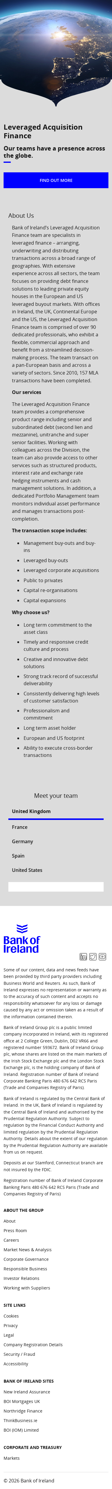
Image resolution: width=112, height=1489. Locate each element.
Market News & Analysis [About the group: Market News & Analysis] (28, 1249)
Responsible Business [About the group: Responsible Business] (25, 1269)
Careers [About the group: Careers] (11, 1240)
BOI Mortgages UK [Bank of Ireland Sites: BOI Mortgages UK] (22, 1401)
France (19, 827)
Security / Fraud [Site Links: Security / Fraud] (19, 1354)
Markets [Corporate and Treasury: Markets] (12, 1458)
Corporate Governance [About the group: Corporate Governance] (26, 1259)
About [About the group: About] (10, 1221)
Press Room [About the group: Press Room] (15, 1230)
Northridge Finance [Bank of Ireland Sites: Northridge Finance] (23, 1411)
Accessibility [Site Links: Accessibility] (16, 1364)
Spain (18, 855)
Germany (22, 841)
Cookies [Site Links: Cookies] (11, 1316)
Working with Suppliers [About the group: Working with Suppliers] (27, 1288)
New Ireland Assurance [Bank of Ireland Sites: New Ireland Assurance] (27, 1392)
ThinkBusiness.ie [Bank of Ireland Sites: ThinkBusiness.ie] (20, 1420)
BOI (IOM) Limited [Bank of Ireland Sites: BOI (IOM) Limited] (21, 1430)
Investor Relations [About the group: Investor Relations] (21, 1278)
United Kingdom (31, 811)
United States (27, 870)
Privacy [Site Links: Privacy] (11, 1325)
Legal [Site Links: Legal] (9, 1335)
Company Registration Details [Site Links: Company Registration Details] (33, 1344)
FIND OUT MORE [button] (56, 180)
